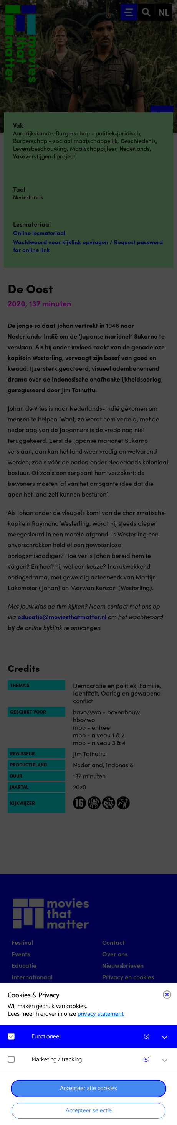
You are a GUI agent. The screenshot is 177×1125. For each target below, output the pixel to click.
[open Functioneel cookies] (164, 1037)
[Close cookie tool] (167, 994)
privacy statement (101, 1014)
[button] (92, 1036)
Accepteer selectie (89, 1110)
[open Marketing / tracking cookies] (164, 1060)
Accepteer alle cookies (88, 1088)
